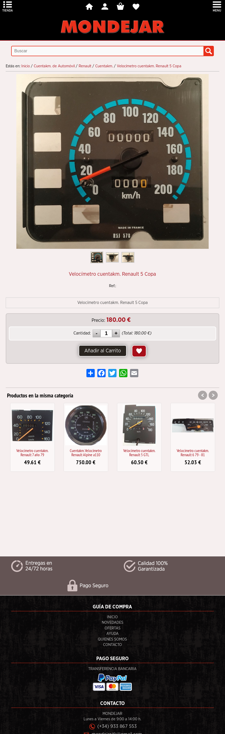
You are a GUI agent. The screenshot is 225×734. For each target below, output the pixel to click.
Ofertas (112, 628)
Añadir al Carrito (102, 350)
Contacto (112, 645)
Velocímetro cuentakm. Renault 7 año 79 (32, 452)
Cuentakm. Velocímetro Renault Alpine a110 (86, 452)
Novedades (112, 622)
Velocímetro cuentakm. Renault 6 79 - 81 (193, 452)
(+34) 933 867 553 (117, 726)
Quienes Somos (112, 639)
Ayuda (112, 634)
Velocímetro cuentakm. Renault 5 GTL (139, 452)
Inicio (112, 617)
